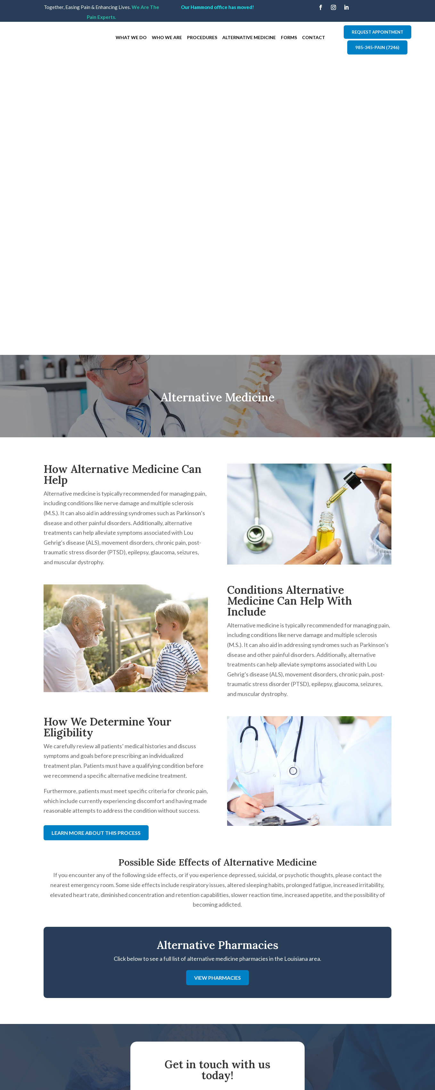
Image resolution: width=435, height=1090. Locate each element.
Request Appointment (377, 32)
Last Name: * (235, 795)
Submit (260, 916)
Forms (289, 37)
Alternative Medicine (249, 37)
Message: (169, 854)
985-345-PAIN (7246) (377, 47)
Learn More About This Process (96, 536)
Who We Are (167, 37)
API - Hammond (156, 1000)
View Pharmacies (217, 681)
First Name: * (173, 795)
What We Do (131, 37)
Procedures (202, 37)
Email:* (228, 824)
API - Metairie (154, 1009)
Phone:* (167, 824)
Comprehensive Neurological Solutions (352, 1051)
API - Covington (156, 992)
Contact (313, 37)
